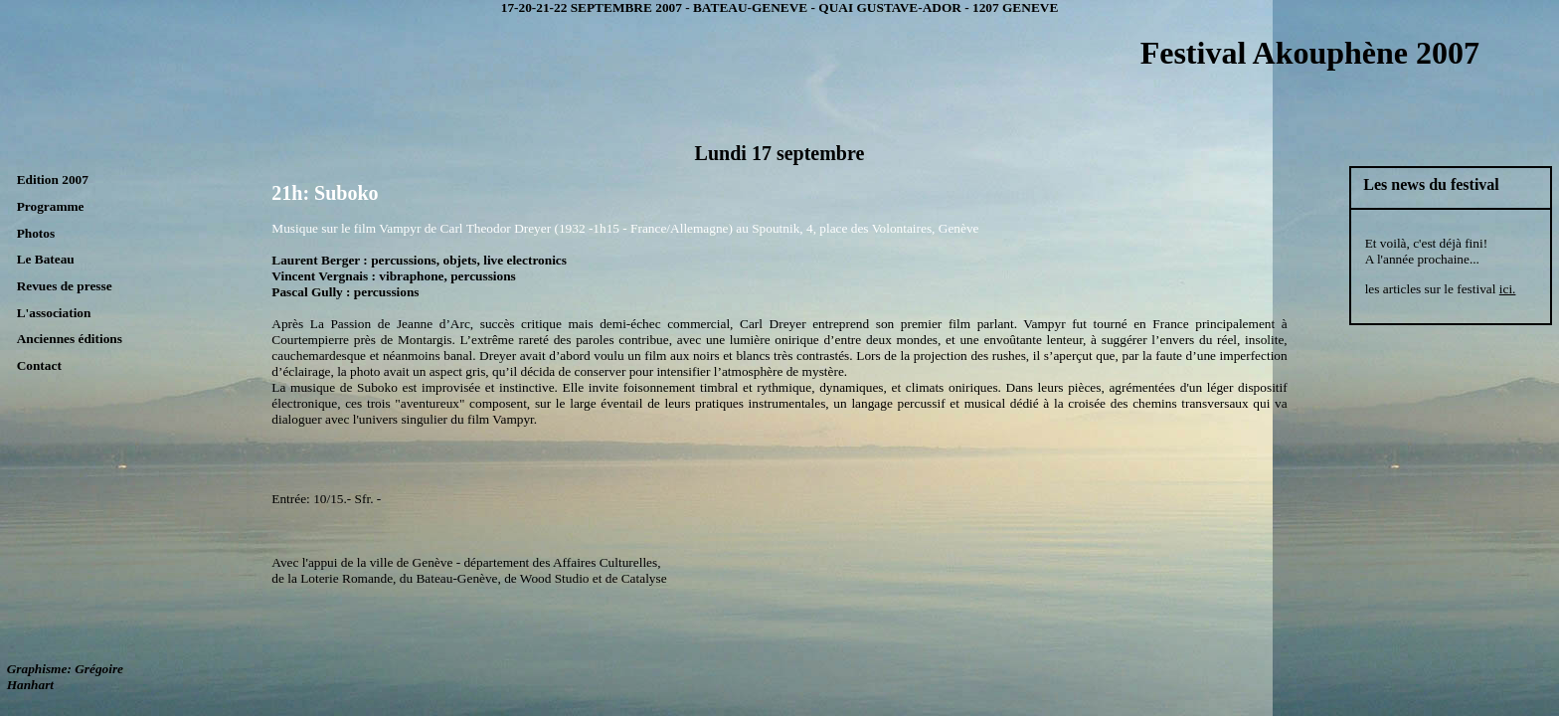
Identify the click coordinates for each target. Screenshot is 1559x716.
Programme (51, 206)
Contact (39, 365)
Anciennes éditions (69, 338)
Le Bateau (46, 259)
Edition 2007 (52, 179)
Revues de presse (64, 285)
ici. (1507, 288)
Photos (36, 233)
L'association (54, 312)
